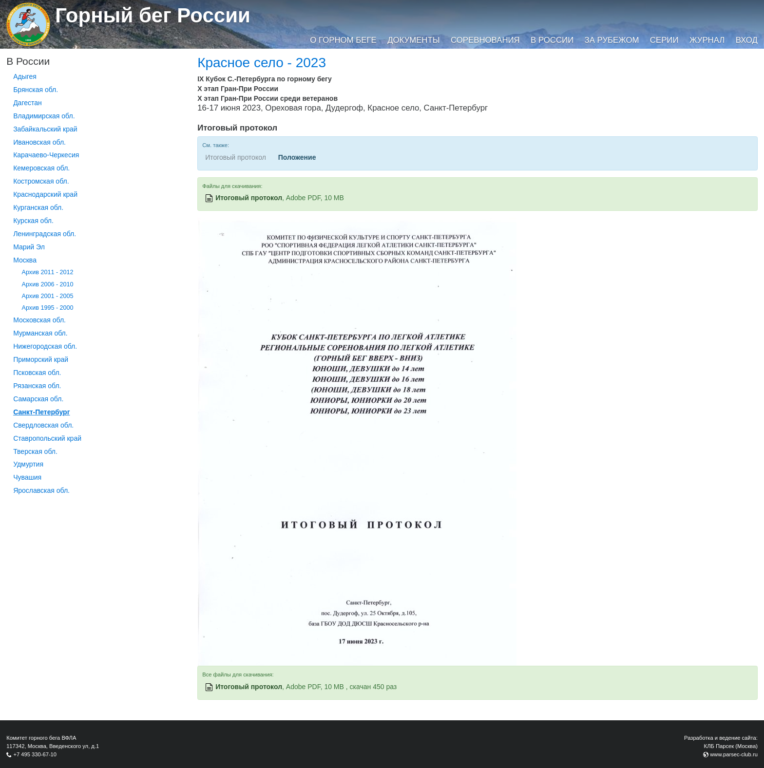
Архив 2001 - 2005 (48, 296)
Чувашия (27, 477)
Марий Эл (29, 247)
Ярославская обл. (41, 490)
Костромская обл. (41, 181)
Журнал (707, 40)
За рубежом (612, 40)
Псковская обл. (37, 372)
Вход (747, 40)
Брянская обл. (35, 90)
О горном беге (343, 40)
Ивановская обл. (39, 142)
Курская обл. (33, 221)
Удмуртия (28, 464)
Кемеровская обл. (41, 168)
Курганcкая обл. (38, 207)
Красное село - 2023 (261, 62)
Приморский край (40, 359)
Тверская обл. (35, 451)
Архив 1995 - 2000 (48, 307)
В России (552, 40)
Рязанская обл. (37, 386)
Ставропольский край (47, 438)
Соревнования (485, 40)
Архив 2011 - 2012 (48, 272)
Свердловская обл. (43, 425)
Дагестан (27, 103)
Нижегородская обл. (45, 346)
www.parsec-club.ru (734, 754)
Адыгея (25, 76)
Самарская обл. (38, 399)
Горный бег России (152, 15)
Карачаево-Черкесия (46, 155)
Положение (297, 157)
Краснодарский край (45, 194)
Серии (664, 40)
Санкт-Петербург (41, 412)
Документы (413, 40)
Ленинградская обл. (44, 234)
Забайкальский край (45, 129)
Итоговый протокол (248, 198)
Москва (25, 260)
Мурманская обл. (40, 333)
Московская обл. (39, 320)
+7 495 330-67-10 (35, 754)
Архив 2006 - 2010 (48, 284)
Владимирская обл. (44, 116)
